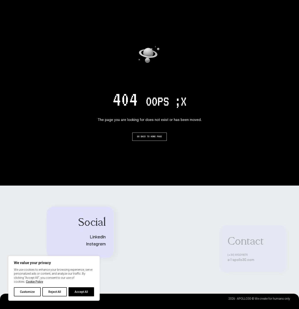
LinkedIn (74, 237)
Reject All (54, 291)
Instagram (72, 244)
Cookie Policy (34, 281)
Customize (27, 291)
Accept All (81, 291)
